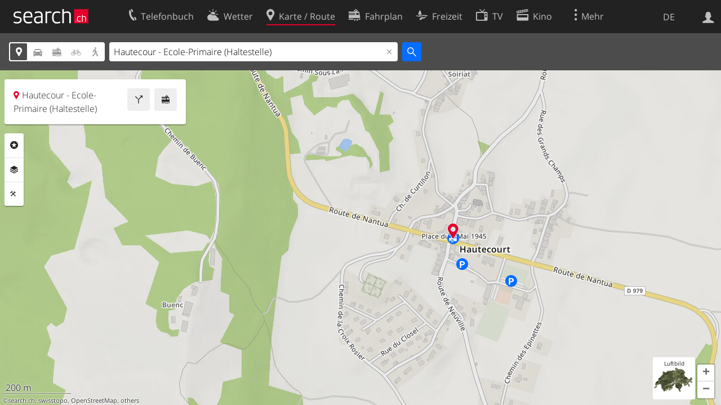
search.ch (21, 400)
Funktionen (14, 194)
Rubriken (14, 145)
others (130, 400)
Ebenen (14, 170)
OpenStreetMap (94, 400)
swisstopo (53, 400)
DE (669, 17)
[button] (705, 372)
